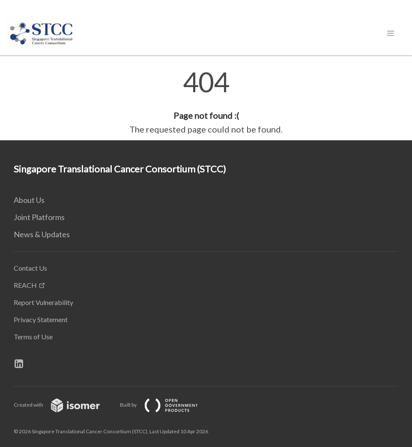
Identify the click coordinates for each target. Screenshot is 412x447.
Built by (166, 405)
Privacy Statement (41, 319)
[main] (206, 102)
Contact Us (30, 268)
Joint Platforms (39, 217)
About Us (29, 200)
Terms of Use (33, 336)
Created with (63, 405)
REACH (25, 285)
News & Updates (42, 234)
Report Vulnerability (43, 302)
